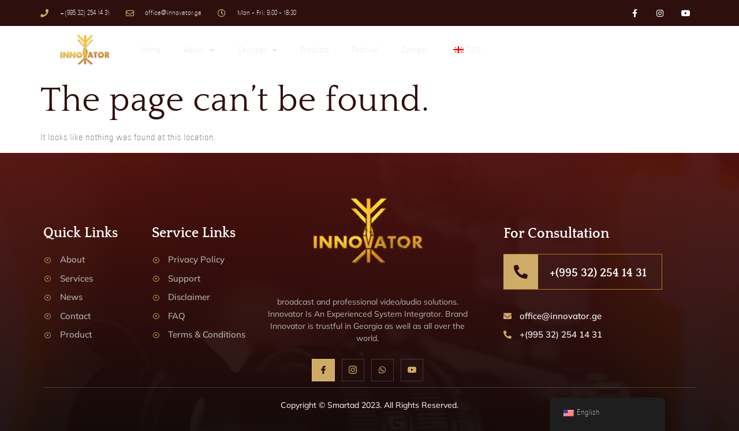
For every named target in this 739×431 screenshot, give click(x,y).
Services (257, 50)
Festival (365, 50)
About (199, 50)
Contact (414, 50)
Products (314, 50)
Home (151, 50)
